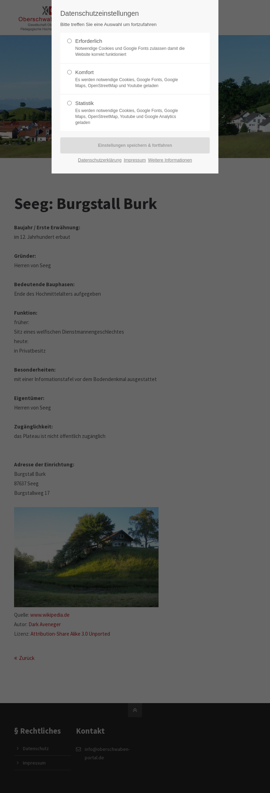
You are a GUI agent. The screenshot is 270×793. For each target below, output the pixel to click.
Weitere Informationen (170, 160)
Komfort (132, 79)
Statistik (132, 112)
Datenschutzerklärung (100, 160)
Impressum (135, 160)
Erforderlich (132, 48)
